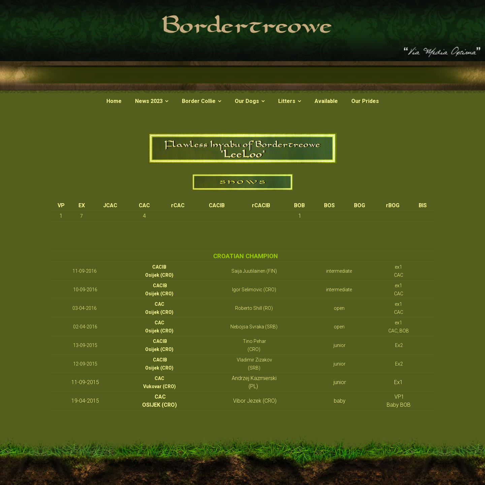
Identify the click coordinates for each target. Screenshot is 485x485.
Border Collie (199, 101)
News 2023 (149, 101)
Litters (286, 101)
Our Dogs (247, 101)
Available (326, 101)
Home (114, 101)
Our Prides (365, 101)
